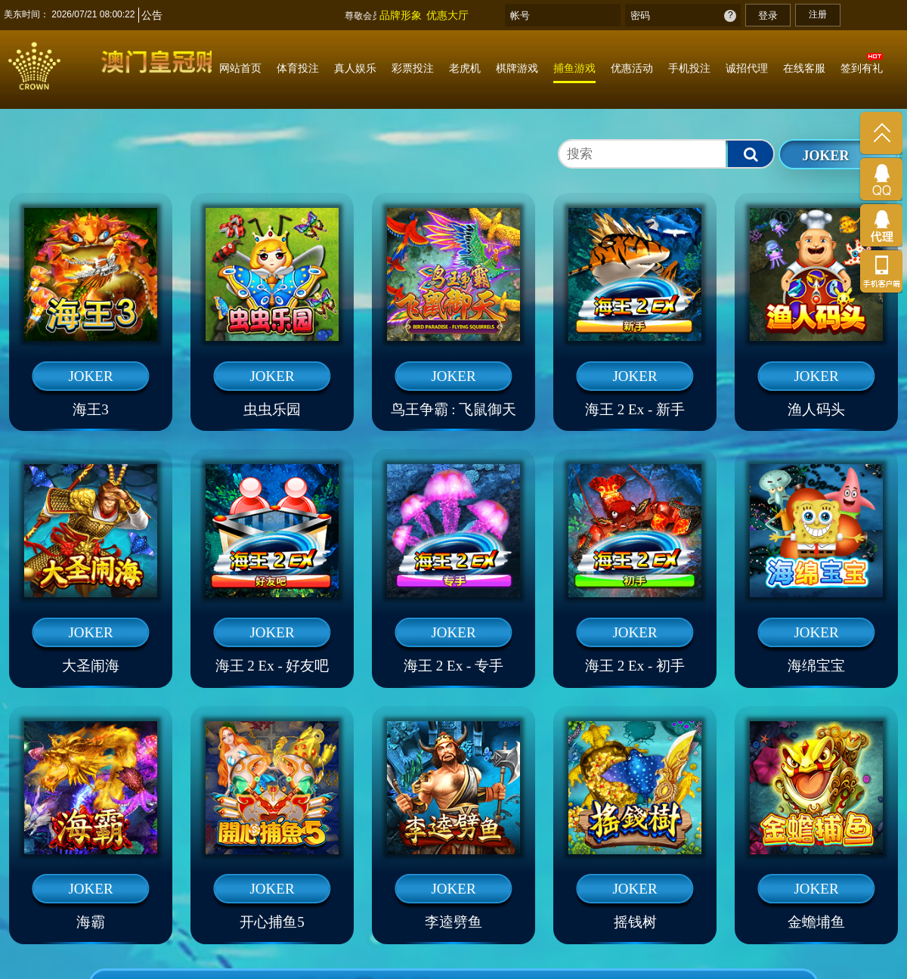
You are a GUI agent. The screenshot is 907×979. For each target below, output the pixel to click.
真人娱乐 (355, 68)
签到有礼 (861, 68)
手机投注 (689, 68)
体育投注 (298, 68)
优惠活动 (632, 68)
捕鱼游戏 (574, 68)
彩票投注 (413, 68)
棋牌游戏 (517, 68)
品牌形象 (400, 15)
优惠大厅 (447, 15)
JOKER (825, 155)
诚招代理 (747, 68)
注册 (818, 14)
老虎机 (465, 68)
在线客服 (804, 68)
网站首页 (240, 68)
